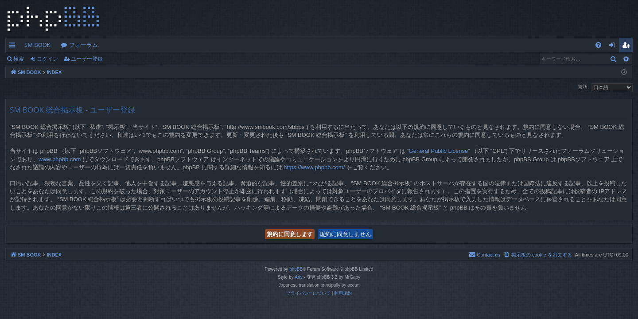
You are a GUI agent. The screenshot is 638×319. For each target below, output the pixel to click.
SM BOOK (37, 45)
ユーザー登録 (87, 58)
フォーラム (83, 45)
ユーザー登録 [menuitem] (628, 46)
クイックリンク (14, 46)
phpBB (296, 269)
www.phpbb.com (60, 159)
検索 (18, 58)
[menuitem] (598, 45)
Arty (299, 277)
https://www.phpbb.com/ (314, 167)
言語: (583, 86)
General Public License (438, 151)
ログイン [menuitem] (614, 46)
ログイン (47, 58)
